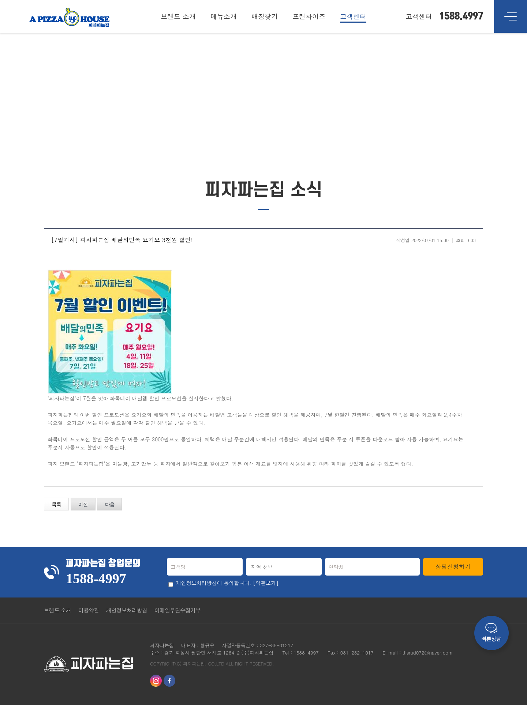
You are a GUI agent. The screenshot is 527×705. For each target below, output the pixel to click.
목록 (56, 504)
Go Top (474, 610)
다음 (109, 504)
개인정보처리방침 (126, 610)
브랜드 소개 (57, 610)
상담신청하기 (453, 566)
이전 (83, 504)
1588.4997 (461, 16)
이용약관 (88, 610)
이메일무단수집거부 (177, 610)
